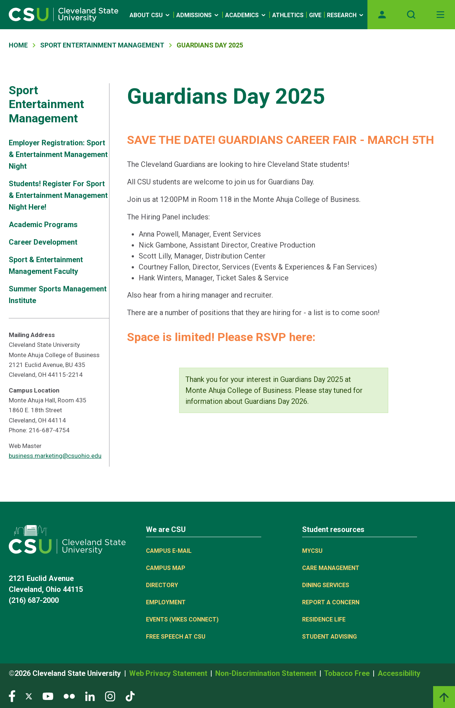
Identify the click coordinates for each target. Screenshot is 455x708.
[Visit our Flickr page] (69, 695)
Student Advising (329, 636)
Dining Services (325, 585)
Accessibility (399, 673)
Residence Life (324, 619)
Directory (162, 585)
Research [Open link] (346, 15)
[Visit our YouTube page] (47, 695)
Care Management (330, 568)
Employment (166, 602)
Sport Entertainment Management (102, 45)
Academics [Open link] (246, 15)
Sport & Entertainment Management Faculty (46, 265)
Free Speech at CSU (175, 636)
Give (315, 15)
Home (18, 45)
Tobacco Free (347, 673)
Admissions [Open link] (198, 15)
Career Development (43, 242)
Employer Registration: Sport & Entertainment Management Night (58, 154)
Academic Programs (43, 224)
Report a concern (330, 602)
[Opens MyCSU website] (382, 14)
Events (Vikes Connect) (182, 619)
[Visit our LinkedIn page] (90, 695)
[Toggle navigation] (440, 14)
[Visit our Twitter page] (29, 695)
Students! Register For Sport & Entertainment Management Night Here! (58, 195)
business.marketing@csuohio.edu (55, 455)
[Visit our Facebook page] (12, 695)
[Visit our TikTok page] (130, 695)
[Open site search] (411, 14)
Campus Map (165, 568)
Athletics (288, 15)
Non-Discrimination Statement (266, 673)
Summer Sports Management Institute (58, 294)
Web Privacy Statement (169, 673)
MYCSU (312, 550)
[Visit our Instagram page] (110, 695)
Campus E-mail (169, 550)
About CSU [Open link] (150, 15)
